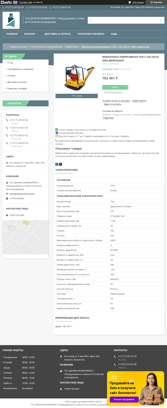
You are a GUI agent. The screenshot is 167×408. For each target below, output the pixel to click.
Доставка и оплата (58, 34)
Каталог (29, 34)
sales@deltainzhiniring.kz (22, 194)
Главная (12, 34)
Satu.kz (98, 402)
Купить (114, 87)
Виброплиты (72, 46)
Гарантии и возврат (17, 88)
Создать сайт (25, 2)
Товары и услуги (18, 46)
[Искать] (161, 20)
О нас (10, 62)
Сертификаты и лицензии (20, 69)
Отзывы (11, 75)
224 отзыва (138, 2)
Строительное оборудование (46, 46)
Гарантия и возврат (91, 34)
